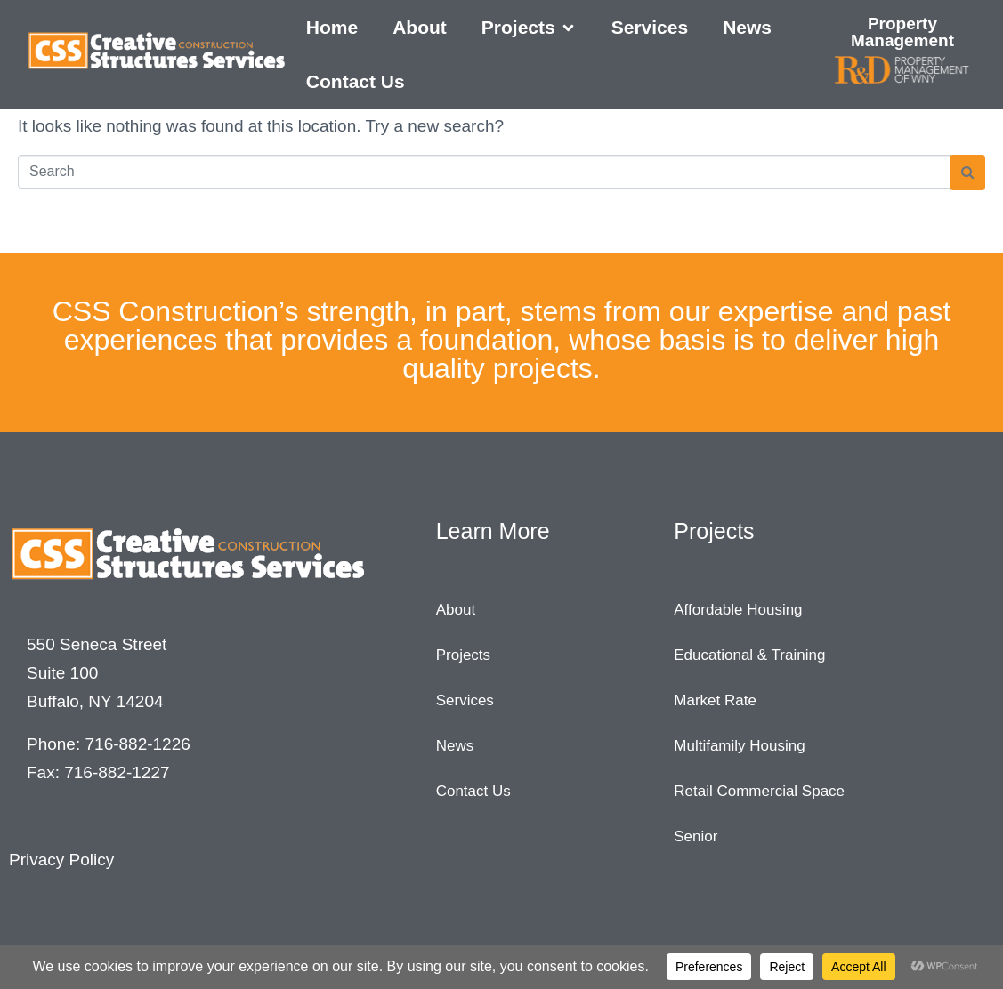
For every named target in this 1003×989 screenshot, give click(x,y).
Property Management (902, 32)
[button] (529, 27)
